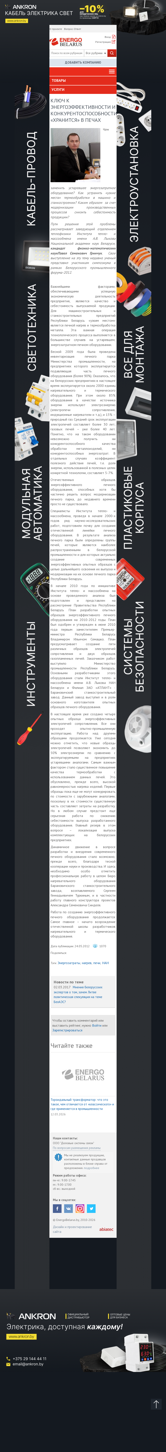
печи (96, 963)
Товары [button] (59, 80)
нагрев (87, 963)
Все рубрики (96, 53)
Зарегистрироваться (67, 1030)
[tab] (83, 80)
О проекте (55, 29)
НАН (105, 963)
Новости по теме (69, 981)
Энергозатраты (69, 963)
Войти (96, 1025)
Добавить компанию (83, 62)
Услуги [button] (58, 89)
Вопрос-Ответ (72, 29)
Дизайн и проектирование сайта (72, 1229)
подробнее (91, 1168)
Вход (108, 37)
